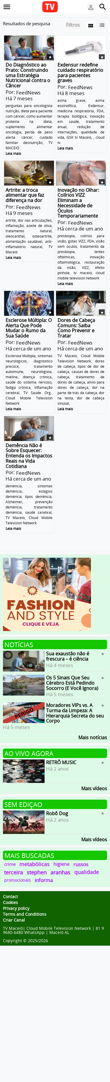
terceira (13, 872)
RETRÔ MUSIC (61, 762)
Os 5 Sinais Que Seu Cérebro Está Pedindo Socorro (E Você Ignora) (72, 682)
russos (80, 864)
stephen (37, 872)
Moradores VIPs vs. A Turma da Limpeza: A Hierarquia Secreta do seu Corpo (75, 713)
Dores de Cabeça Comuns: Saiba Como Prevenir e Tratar (76, 328)
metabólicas (34, 864)
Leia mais (13, 153)
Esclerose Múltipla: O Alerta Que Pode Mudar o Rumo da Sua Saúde (29, 328)
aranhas (60, 872)
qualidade (86, 872)
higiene (61, 864)
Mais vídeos (94, 788)
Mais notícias (92, 737)
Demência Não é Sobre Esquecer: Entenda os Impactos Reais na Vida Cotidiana (29, 455)
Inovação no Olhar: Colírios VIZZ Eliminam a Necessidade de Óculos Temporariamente (78, 202)
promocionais (17, 880)
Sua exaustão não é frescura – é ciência (67, 656)
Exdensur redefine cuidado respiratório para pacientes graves (80, 73)
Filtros (73, 25)
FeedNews (28, 92)
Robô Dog (57, 813)
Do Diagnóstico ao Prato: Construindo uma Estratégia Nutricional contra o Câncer (28, 75)
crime (10, 864)
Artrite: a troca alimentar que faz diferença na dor (25, 194)
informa (44, 880)
